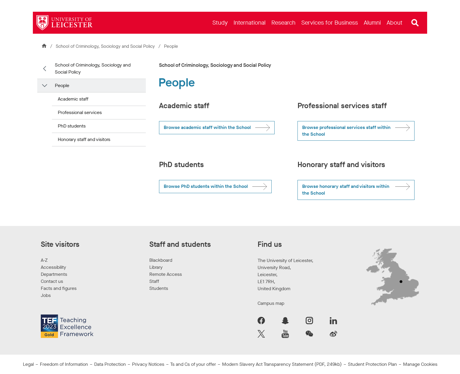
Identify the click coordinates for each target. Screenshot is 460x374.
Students (158, 288)
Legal (28, 364)
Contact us (52, 281)
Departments (54, 274)
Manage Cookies (420, 364)
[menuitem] (220, 23)
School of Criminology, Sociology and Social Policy (106, 46)
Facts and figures (59, 288)
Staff (154, 281)
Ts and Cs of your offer (193, 364)
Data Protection (110, 364)
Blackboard (160, 260)
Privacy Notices (148, 364)
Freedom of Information (64, 364)
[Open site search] (415, 23)
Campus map (271, 303)
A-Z (44, 260)
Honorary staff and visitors (84, 139)
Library (156, 267)
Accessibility (53, 267)
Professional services (80, 112)
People (62, 85)
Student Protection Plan (372, 364)
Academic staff (73, 99)
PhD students (72, 126)
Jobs (46, 295)
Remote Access (165, 274)
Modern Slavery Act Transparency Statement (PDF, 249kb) (282, 364)
